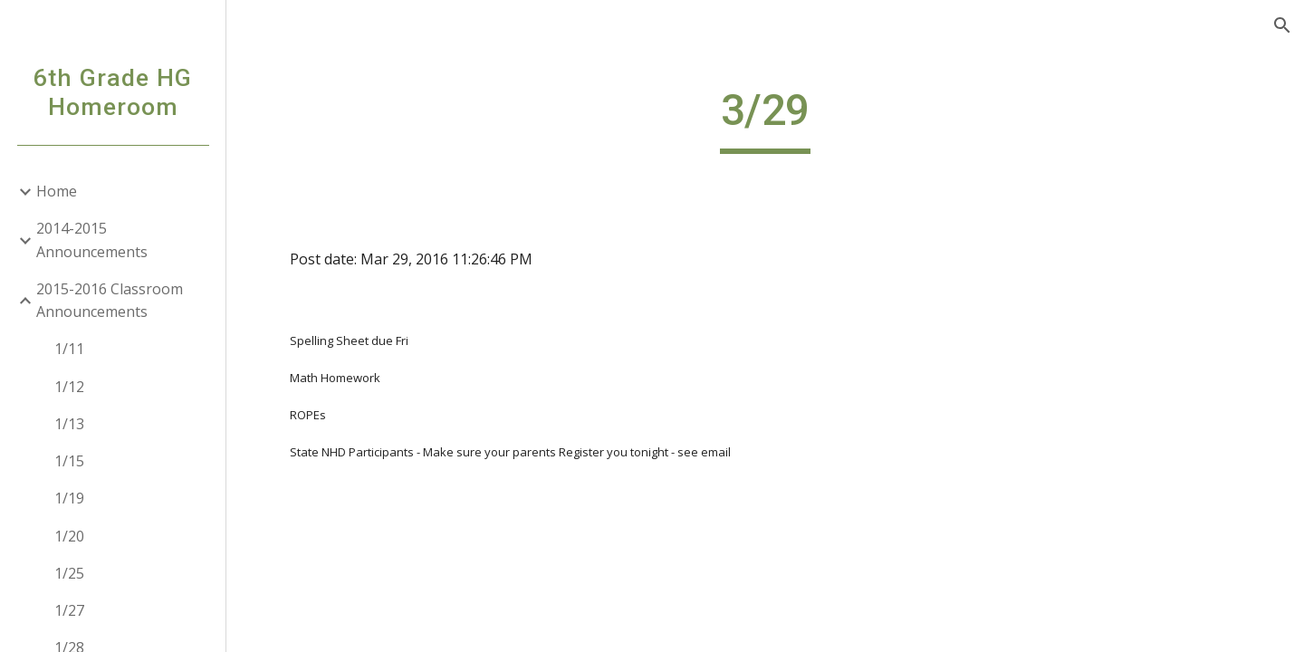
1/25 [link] (69, 573)
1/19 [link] (69, 498)
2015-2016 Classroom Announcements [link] (109, 300)
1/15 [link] (69, 461)
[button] (1282, 25)
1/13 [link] (69, 424)
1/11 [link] (69, 349)
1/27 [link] (69, 610)
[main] (765, 118)
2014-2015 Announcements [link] (92, 239)
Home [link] (56, 191)
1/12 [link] (69, 387)
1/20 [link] (69, 536)
